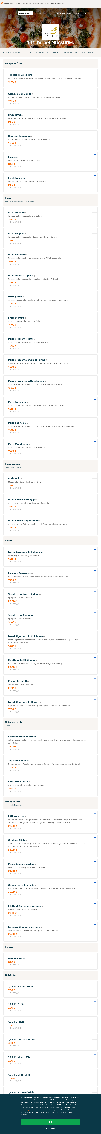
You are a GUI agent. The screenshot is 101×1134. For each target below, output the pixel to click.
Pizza (28, 52)
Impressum (80, 13)
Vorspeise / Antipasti (12, 52)
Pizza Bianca (42, 52)
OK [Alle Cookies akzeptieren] (50, 1122)
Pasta (55, 52)
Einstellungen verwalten (30, 1110)
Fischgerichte (88, 52)
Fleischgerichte (70, 52)
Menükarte (25, 13)
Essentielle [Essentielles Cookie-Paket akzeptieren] (50, 1128)
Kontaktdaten (63, 13)
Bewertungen (44, 13)
